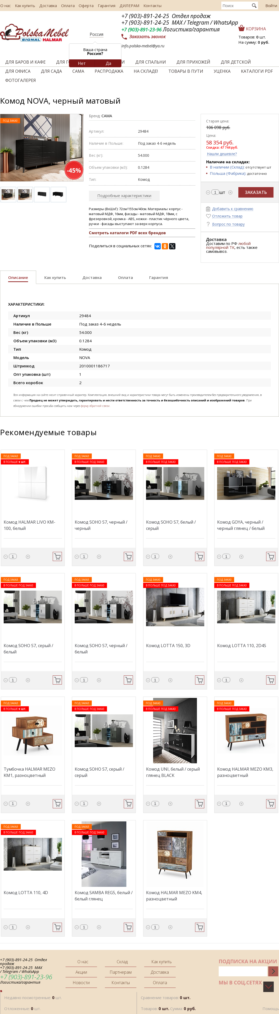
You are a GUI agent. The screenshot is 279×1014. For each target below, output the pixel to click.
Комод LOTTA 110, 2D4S (241, 645)
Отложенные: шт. (22, 1008)
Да (108, 63)
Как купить (24, 5)
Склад (122, 962)
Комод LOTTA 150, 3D (168, 645)
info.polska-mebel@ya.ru (142, 45)
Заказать (256, 192)
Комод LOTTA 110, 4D (26, 892)
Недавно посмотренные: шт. (33, 997)
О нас (5, 5)
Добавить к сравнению (232, 209)
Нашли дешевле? (222, 154)
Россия (96, 34)
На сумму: (253, 42)
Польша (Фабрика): (228, 173)
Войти (271, 5)
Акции (81, 972)
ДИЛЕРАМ (126, 5)
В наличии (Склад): (227, 167)
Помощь (270, 1008)
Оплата (66, 5)
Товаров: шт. (252, 37)
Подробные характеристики (124, 195)
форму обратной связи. (95, 406)
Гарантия (104, 5)
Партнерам (121, 972)
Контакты (149, 5)
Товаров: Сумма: (168, 1008)
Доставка (47, 5)
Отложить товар (227, 216)
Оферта (84, 5)
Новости (81, 982)
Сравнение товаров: (165, 997)
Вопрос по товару (228, 224)
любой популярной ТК (228, 245)
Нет (82, 63)
